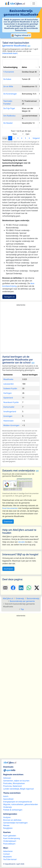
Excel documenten (10, 508)
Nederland (17, 786)
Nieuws (6, 825)
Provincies (7, 786)
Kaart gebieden (9, 835)
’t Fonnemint (8, 72)
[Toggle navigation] (34, 3)
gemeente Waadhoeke (14, 45)
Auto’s (5, 796)
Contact (6, 854)
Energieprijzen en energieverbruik (17, 801)
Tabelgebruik (9, 297)
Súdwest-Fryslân (10, 388)
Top (22, 609)
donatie (21, 542)
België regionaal (27, 789)
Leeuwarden (8, 384)
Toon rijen (21, 134)
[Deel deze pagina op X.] (36, 588)
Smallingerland (9, 411)
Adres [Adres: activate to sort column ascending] (24, 67)
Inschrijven (8, 569)
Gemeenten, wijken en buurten (16, 780)
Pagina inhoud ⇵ (21, 35)
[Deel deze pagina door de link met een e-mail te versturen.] (5, 588)
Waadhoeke (8, 379)
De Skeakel (8, 123)
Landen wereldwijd (11, 789)
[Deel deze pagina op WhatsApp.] (29, 588)
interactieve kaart (9, 53)
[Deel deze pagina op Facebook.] (13, 588)
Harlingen (7, 393)
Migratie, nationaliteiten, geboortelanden (20, 804)
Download (8, 521)
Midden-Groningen (11, 425)
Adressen (7, 778)
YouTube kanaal (9, 859)
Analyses (7, 817)
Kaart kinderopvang (11, 838)
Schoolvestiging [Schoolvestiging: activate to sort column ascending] (10, 67)
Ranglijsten (8, 828)
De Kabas (7, 79)
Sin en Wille (8, 86)
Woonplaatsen (19, 783)
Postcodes (7, 783)
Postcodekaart (9, 843)
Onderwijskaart (9, 841)
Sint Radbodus (9, 115)
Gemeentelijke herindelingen (15, 822)
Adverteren (8, 851)
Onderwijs (7, 807)
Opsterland (8, 397)
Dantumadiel (8, 407)
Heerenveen (8, 420)
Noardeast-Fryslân (11, 402)
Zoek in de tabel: (21, 57)
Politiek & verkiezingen (12, 810)
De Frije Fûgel (9, 108)
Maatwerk (7, 856)
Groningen (7, 416)
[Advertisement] (21, 329)
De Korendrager (10, 94)
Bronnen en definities (12, 820)
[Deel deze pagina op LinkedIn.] (21, 588)
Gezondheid (8, 799)
